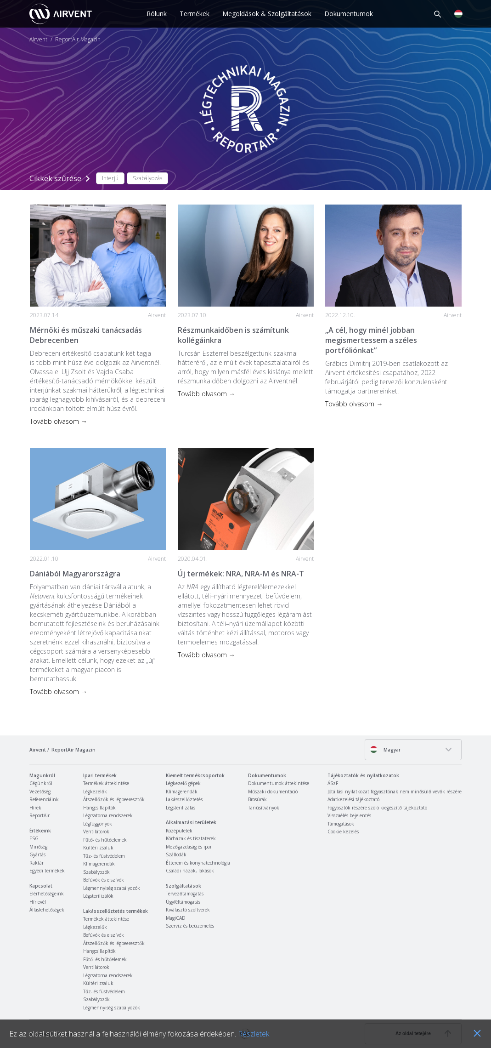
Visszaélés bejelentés (349, 815)
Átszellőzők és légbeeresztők (114, 799)
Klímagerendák (99, 863)
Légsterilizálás (180, 807)
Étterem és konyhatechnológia (198, 863)
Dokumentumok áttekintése (278, 783)
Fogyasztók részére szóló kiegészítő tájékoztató (377, 807)
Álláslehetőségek (46, 909)
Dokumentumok (348, 13)
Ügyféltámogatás (183, 902)
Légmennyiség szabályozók (111, 888)
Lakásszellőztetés (184, 799)
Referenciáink (44, 799)
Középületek (179, 830)
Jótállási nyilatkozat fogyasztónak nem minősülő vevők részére (394, 791)
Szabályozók (96, 872)
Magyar (385, 749)
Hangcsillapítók (99, 807)
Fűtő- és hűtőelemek (105, 840)
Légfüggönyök (97, 823)
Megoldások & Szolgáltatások (266, 13)
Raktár (36, 863)
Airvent (38, 39)
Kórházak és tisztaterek (191, 838)
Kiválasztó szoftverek (188, 909)
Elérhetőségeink (46, 893)
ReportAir (39, 815)
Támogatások (340, 823)
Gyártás (37, 854)
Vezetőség (40, 791)
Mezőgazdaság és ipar (189, 846)
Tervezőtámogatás (184, 893)
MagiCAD (176, 918)
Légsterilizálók (98, 896)
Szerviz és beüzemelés (190, 926)
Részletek (253, 1034)
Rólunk (157, 13)
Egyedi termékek (47, 870)
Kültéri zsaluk (98, 847)
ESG (34, 838)
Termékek (194, 13)
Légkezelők (95, 791)
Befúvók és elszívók (103, 880)
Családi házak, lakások (190, 870)
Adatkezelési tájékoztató (353, 799)
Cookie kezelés (343, 831)
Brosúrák (257, 799)
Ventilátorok (96, 831)
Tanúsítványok (263, 807)
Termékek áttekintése (106, 783)
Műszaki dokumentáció (273, 791)
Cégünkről (40, 783)
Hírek (35, 807)
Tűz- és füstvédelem (104, 856)
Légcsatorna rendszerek (108, 815)
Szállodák (176, 854)
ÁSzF (332, 783)
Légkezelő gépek (183, 783)
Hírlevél (37, 902)
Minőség (38, 846)
